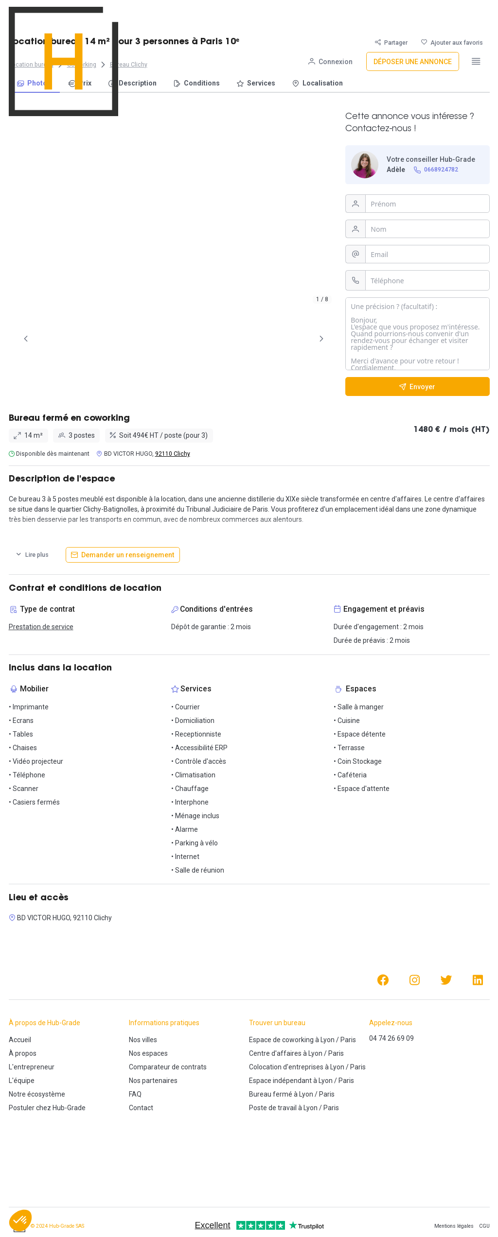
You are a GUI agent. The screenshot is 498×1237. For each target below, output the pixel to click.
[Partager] (391, 42)
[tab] (55, 338)
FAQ (135, 1094)
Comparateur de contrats (168, 1067)
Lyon (327, 1040)
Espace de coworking (281, 1040)
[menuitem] (34, 84)
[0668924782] (436, 170)
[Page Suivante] (321, 338)
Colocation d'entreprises (286, 1067)
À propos (22, 1053)
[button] (20, 1220)
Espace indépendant (280, 1080)
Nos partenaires (153, 1080)
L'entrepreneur (31, 1067)
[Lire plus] (32, 555)
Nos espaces (148, 1053)
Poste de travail (273, 1108)
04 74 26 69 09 (391, 1038)
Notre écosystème (37, 1094)
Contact (141, 1108)
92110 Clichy (172, 453)
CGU (484, 1226)
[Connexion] (330, 16)
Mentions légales (454, 1226)
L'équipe (22, 1080)
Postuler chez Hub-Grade (47, 1108)
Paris (348, 1040)
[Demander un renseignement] (123, 555)
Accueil (20, 1040)
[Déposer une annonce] (412, 16)
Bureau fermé (270, 1094)
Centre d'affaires (275, 1053)
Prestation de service (41, 627)
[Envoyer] (417, 386)
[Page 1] (55, 338)
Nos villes (143, 1040)
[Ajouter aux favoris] (452, 42)
